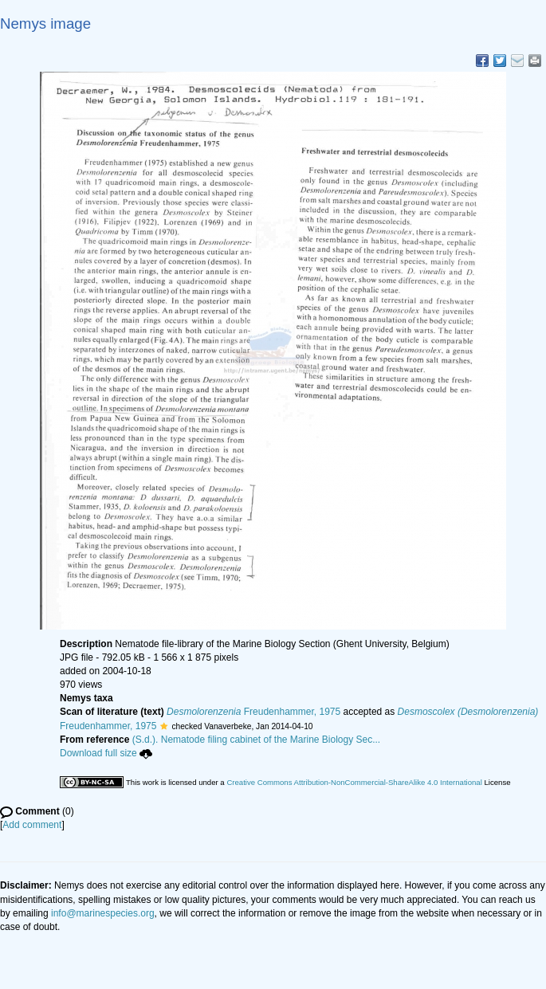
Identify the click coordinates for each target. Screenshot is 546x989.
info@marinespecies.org (103, 913)
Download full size (106, 753)
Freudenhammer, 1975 (253, 711)
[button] (163, 726)
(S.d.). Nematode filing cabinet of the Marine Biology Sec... (256, 739)
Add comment (31, 824)
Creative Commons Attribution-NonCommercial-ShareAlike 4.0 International (353, 782)
